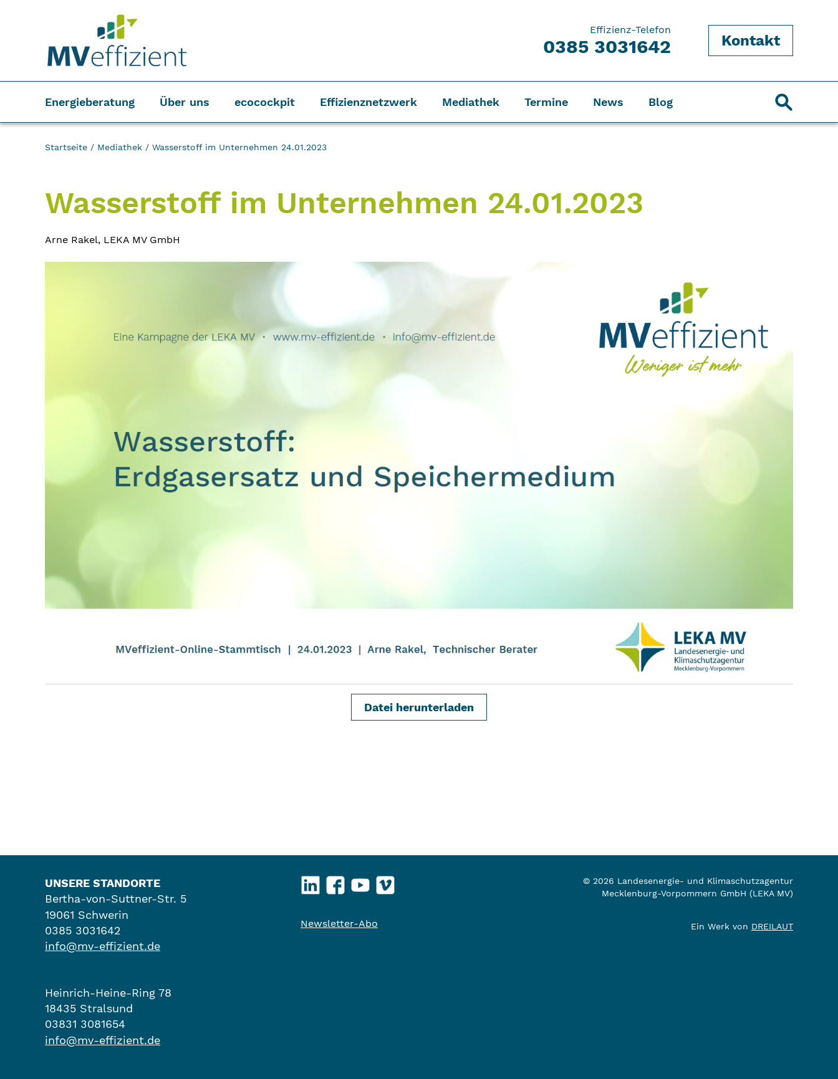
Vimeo (386, 882)
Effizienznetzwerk (368, 101)
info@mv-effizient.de (102, 945)
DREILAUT (772, 926)
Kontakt (750, 40)
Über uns (185, 101)
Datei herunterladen (419, 707)
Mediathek (470, 101)
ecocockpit (264, 101)
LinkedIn (311, 882)
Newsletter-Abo (339, 923)
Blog (660, 101)
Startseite (66, 147)
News (608, 101)
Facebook (336, 882)
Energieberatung (90, 101)
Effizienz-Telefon (607, 40)
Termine (546, 101)
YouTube (361, 882)
